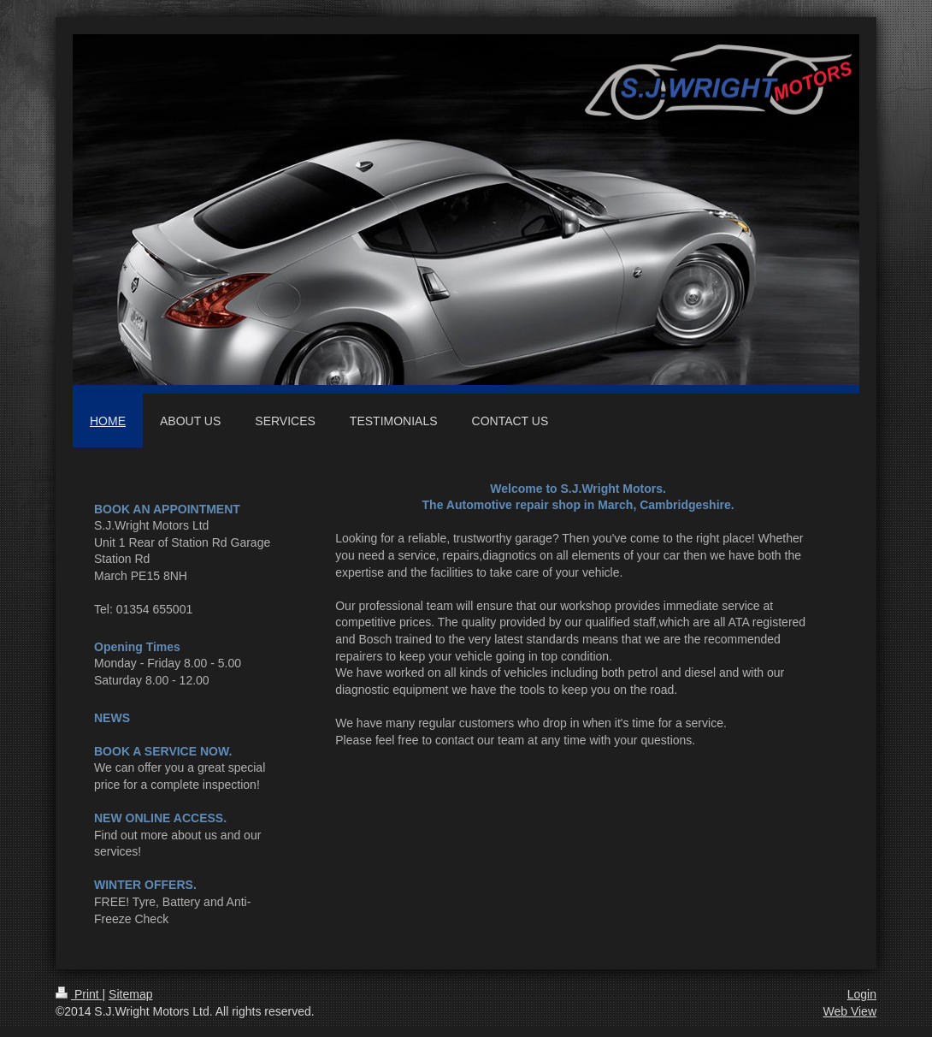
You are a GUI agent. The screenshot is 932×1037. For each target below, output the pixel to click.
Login (861, 994)
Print (79, 994)
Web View (849, 1011)
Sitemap (130, 994)
